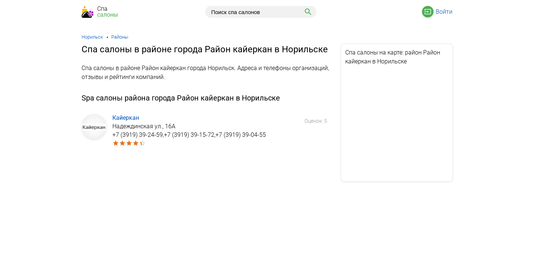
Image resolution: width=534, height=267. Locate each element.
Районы (119, 37)
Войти (444, 11)
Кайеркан (125, 117)
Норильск (92, 37)
